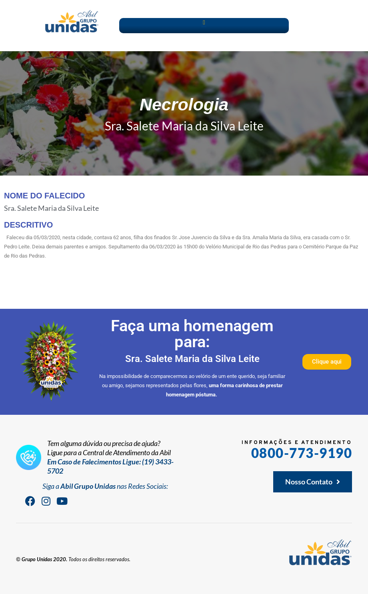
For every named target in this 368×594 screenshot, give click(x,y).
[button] (203, 22)
